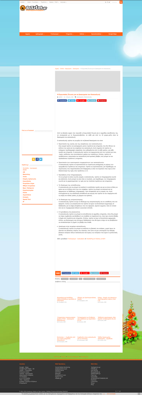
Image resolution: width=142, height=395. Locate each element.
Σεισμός (25, 197)
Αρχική (57, 68)
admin (60, 97)
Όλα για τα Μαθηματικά (73, 356)
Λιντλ (25, 170)
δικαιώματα (74, 278)
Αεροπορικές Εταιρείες (26, 375)
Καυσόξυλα (27, 181)
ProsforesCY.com (60, 375)
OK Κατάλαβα (111, 394)
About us (35, 391)
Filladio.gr (58, 378)
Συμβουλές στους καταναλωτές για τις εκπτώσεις (86, 337)
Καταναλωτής (88, 97)
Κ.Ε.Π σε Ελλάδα (25, 378)
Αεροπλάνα (27, 195)
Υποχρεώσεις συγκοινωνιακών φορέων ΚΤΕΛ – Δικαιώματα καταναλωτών (66, 319)
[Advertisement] (85, 18)
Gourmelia (94, 376)
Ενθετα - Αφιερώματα (65, 68)
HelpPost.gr (57, 356)
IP (23, 201)
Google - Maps (24, 367)
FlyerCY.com (59, 376)
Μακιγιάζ (58, 373)
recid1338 (65, 278)
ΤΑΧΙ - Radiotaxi (24, 380)
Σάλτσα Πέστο (59, 370)
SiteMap (48, 391)
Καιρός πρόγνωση (29, 179)
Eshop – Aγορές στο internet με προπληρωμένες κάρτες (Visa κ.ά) (107, 299)
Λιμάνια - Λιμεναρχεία (26, 373)
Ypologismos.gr (95, 367)
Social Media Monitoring (62, 367)
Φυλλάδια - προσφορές (30, 168)
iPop (92, 384)
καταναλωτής (101, 278)
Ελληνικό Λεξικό (24, 372)
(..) (104, 394)
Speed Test (27, 199)
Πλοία (25, 192)
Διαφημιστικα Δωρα (61, 369)
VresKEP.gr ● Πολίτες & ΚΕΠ (95, 239)
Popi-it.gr (63, 356)
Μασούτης (26, 174)
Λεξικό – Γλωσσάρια (32, 2)
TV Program (23, 376)
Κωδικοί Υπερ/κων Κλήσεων (28, 381)
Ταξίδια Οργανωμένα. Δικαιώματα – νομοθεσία (105, 337)
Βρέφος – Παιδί (53, 2)
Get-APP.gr (94, 370)
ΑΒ (24, 172)
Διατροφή (62, 2)
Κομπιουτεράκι (28, 190)
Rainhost (93, 380)
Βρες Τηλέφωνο (28, 188)
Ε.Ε (81, 278)
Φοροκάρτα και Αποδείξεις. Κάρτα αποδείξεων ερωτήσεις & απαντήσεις (66, 299)
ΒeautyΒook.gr (84, 356)
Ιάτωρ (92, 383)
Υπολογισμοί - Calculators (76, 239)
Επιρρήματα (23, 383)
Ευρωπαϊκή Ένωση (89, 278)
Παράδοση (44, 2)
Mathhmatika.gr (95, 373)
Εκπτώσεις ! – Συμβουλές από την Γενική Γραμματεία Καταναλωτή (66, 338)
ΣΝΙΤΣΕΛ (58, 372)
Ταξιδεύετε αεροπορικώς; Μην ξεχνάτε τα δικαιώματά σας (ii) (107, 318)
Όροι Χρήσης (41, 391)
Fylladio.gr (94, 369)
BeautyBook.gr (95, 372)
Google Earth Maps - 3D (27, 369)
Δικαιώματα (76, 68)
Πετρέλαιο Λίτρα (28, 183)
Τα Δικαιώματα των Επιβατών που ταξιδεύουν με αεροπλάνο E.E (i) (86, 319)
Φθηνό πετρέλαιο (29, 185)
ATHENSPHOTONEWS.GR (99, 378)
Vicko (25, 176)
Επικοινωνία (54, 391)
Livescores (94, 381)
